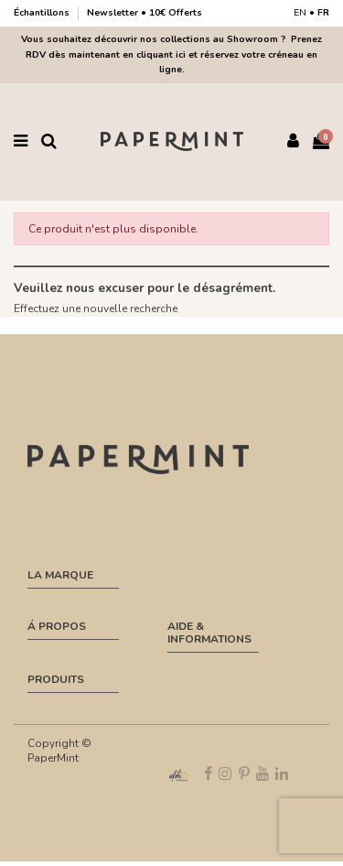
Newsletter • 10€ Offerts (144, 12)
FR (323, 12)
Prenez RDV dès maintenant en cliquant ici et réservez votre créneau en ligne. (174, 55)
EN (300, 12)
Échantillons (43, 12)
